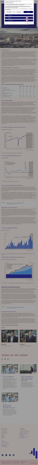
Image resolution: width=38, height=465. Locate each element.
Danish (6, 2)
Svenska (10, 2)
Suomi (12, 2)
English (8, 2)
